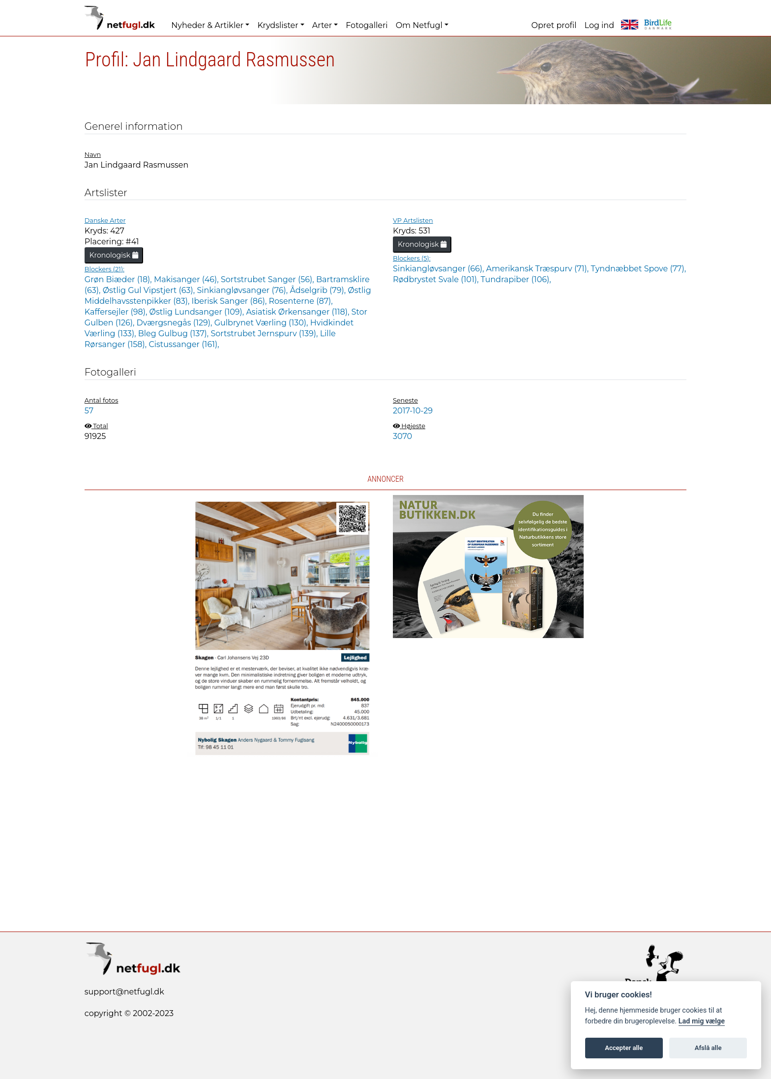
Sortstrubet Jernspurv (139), (265, 333)
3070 (402, 436)
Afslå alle (708, 1047)
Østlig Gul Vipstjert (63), (150, 290)
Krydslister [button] (277, 25)
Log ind (599, 25)
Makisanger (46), (187, 279)
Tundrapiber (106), (516, 279)
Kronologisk (113, 255)
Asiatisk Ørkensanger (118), (298, 312)
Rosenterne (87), (300, 301)
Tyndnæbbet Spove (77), (638, 268)
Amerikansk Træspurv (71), (538, 268)
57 (89, 410)
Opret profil (554, 25)
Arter (322, 25)
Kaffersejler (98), (117, 312)
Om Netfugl (419, 25)
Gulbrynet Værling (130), (262, 322)
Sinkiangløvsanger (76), (243, 290)
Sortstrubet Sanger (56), (268, 279)
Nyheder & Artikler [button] (207, 25)
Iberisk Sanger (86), (230, 301)
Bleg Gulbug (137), (174, 333)
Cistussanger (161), (183, 344)
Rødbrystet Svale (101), (437, 279)
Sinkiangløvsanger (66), (439, 268)
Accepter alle (624, 1047)
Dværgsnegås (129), (175, 322)
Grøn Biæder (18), (119, 279)
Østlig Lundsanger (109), (197, 312)
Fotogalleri (366, 25)
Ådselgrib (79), (319, 290)
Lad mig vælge (702, 1021)
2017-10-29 (413, 410)
